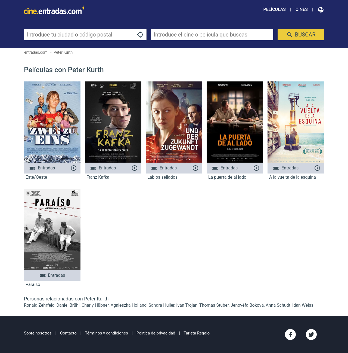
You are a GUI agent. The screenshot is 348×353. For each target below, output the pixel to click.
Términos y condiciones (106, 333)
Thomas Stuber (214, 305)
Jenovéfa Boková (247, 305)
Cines (302, 9)
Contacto (68, 333)
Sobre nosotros (38, 333)
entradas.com (36, 52)
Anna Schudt (278, 305)
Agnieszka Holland (129, 305)
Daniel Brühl (68, 305)
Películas (274, 9)
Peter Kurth (63, 52)
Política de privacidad (155, 333)
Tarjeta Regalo (197, 333)
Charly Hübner (95, 305)
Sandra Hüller (161, 305)
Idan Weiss (302, 305)
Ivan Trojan (186, 305)
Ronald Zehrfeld (39, 305)
